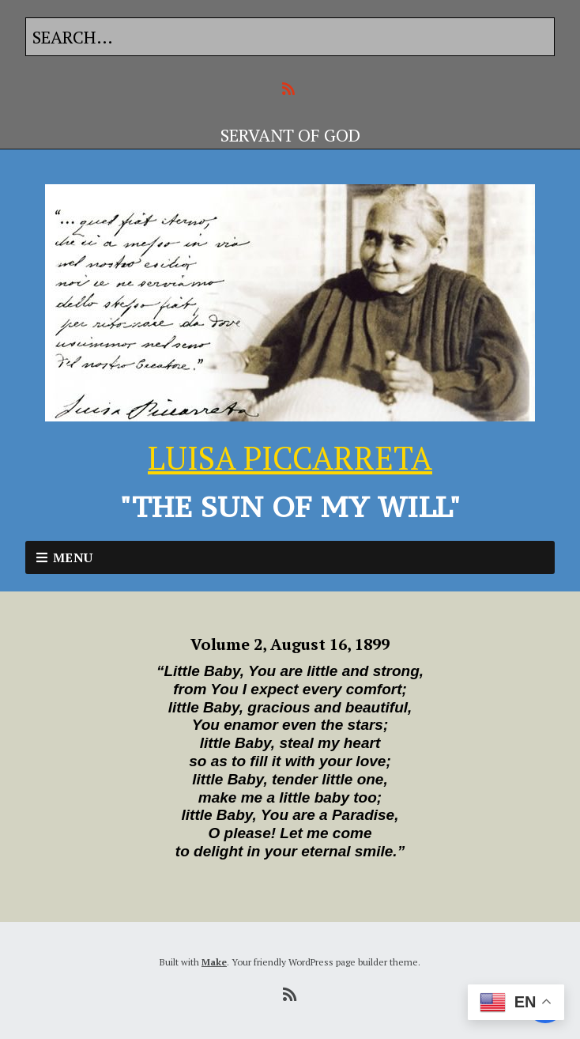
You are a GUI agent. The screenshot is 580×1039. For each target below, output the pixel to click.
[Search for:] (290, 36)
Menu (73, 557)
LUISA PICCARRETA (290, 457)
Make (214, 962)
